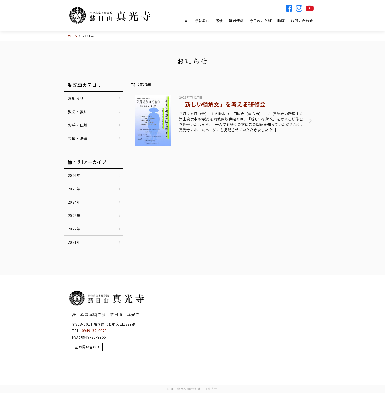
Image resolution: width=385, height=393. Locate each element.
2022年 (74, 228)
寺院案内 (202, 20)
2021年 (74, 242)
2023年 (74, 215)
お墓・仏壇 (78, 125)
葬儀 (219, 20)
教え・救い (78, 111)
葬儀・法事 (78, 138)
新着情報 (236, 20)
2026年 (74, 175)
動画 (281, 20)
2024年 (74, 202)
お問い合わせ (302, 20)
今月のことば (260, 20)
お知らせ (76, 98)
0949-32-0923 (94, 330)
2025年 (74, 188)
